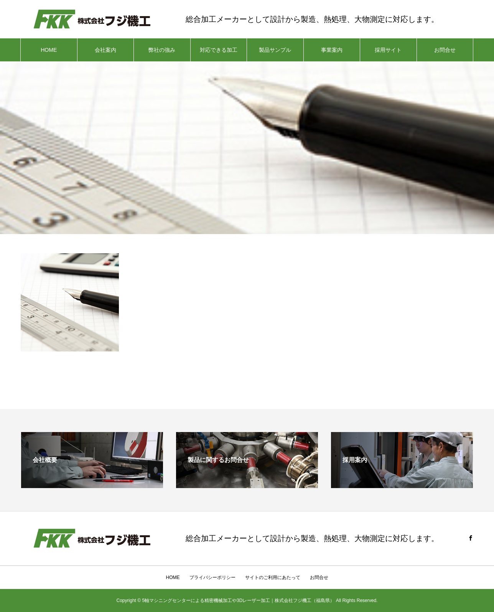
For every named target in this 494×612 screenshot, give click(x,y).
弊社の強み (161, 50)
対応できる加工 (218, 50)
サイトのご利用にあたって (272, 577)
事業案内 (332, 50)
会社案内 (105, 50)
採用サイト (388, 50)
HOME (49, 50)
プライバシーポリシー (212, 577)
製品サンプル (275, 50)
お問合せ (445, 50)
